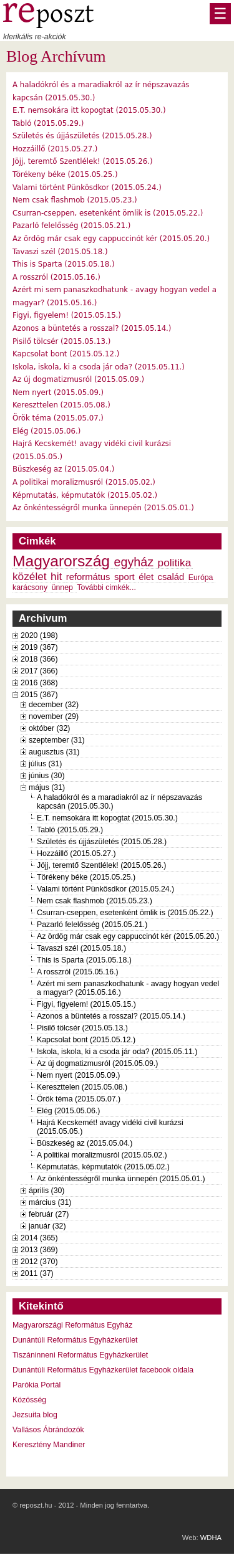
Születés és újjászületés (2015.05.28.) (82, 135)
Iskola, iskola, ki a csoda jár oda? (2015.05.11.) (98, 367)
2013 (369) (39, 1249)
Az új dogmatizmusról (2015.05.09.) (78, 379)
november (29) (54, 716)
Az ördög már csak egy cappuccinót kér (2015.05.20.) (111, 238)
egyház (134, 562)
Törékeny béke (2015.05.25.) (65, 174)
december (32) (54, 704)
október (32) (49, 728)
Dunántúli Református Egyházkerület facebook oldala (102, 1370)
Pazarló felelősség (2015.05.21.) (71, 225)
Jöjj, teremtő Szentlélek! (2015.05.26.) (82, 161)
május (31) (47, 787)
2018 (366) (39, 659)
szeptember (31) (57, 740)
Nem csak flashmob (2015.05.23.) (74, 200)
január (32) (47, 1226)
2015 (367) (39, 694)
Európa (200, 577)
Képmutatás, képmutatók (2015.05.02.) (84, 495)
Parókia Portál (36, 1385)
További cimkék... (106, 587)
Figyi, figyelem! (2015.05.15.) (66, 315)
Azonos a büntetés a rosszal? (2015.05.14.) (91, 328)
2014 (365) (39, 1238)
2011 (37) (37, 1273)
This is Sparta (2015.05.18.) (63, 264)
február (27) (49, 1214)
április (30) (46, 1190)
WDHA (211, 1537)
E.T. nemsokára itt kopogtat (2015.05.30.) (89, 110)
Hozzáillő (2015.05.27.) (54, 149)
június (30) (47, 775)
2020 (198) (39, 635)
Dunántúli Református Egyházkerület (75, 1340)
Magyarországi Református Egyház (72, 1325)
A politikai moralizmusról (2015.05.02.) (83, 482)
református (88, 577)
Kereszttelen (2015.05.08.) (61, 405)
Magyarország (61, 561)
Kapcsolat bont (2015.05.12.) (65, 354)
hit (56, 576)
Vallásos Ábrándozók (48, 1429)
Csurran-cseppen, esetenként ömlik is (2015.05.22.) (107, 213)
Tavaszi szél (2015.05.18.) (60, 251)
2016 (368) (39, 682)
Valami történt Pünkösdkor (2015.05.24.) (87, 187)
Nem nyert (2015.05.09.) (58, 392)
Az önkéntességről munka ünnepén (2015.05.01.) (103, 507)
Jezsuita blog (34, 1414)
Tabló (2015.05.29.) (48, 123)
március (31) (50, 1202)
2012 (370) (39, 1261)
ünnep (62, 587)
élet (146, 577)
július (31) (45, 763)
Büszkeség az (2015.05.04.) (63, 469)
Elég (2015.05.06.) (46, 431)
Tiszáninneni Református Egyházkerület (80, 1355)
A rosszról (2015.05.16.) (56, 277)
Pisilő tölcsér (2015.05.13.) (61, 341)
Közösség (29, 1400)
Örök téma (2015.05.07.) (58, 418)
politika (175, 562)
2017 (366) (39, 671)
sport (124, 577)
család (171, 577)
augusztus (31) (54, 752)
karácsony (29, 587)
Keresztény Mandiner (48, 1444)
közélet (29, 576)
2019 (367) (39, 647)
